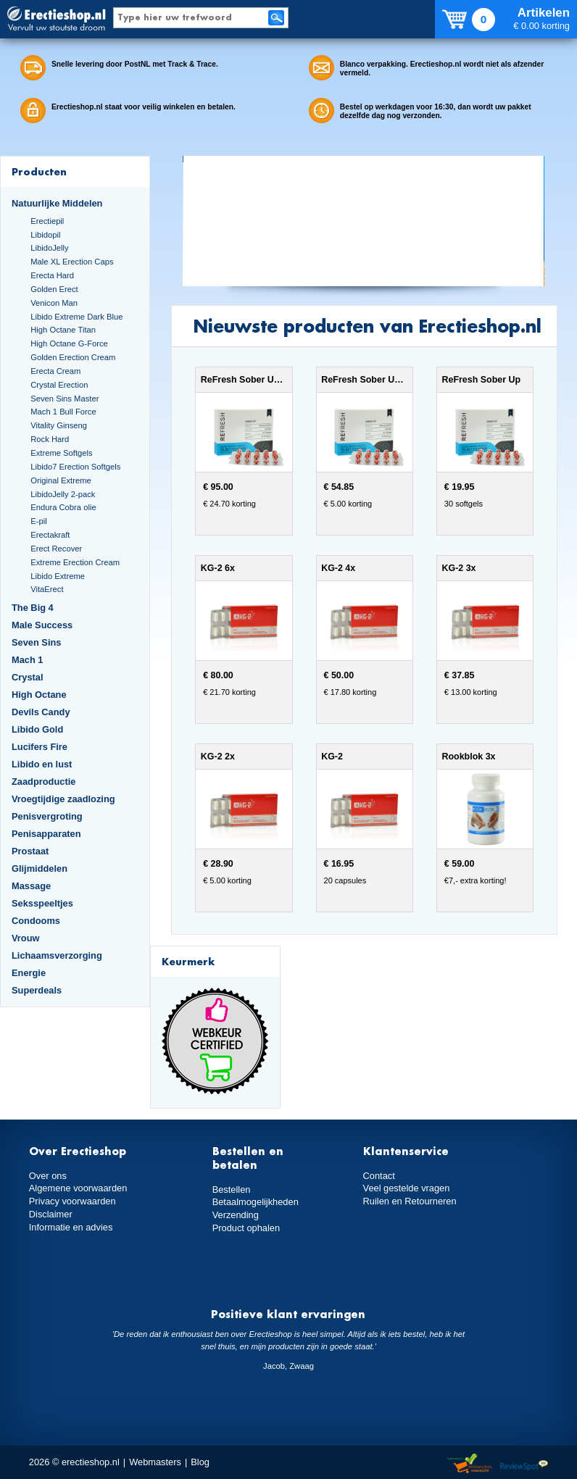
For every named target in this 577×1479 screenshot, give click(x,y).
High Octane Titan (63, 329)
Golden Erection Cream (72, 357)
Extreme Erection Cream (75, 562)
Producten (39, 171)
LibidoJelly (49, 247)
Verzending (235, 1214)
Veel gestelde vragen (406, 1188)
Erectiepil (47, 221)
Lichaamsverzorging (57, 955)
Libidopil (45, 234)
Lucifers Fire (39, 746)
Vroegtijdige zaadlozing (63, 798)
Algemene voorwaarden (78, 1188)
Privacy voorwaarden (72, 1201)
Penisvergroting (47, 816)
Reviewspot (524, 1464)
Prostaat (30, 851)
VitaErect (46, 589)
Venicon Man (54, 303)
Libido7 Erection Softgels (75, 466)
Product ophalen (246, 1227)
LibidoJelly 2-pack (62, 494)
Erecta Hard (52, 275)
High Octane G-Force (69, 343)
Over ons (48, 1175)
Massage (31, 885)
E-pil (38, 521)
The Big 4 (33, 607)
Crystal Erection (59, 384)
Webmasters (155, 1462)
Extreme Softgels (61, 453)
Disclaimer (50, 1214)
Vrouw (26, 938)
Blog (200, 1462)
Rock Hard (49, 439)
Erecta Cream (55, 371)
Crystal (27, 677)
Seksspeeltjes (42, 903)
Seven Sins (36, 642)
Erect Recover (56, 548)
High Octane (39, 694)
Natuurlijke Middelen (57, 203)
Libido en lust (42, 764)
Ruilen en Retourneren (410, 1201)
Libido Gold (37, 729)
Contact (379, 1175)
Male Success (42, 625)
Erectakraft (50, 534)
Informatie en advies (71, 1227)
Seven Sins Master (64, 398)
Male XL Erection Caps (71, 261)
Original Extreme (60, 480)
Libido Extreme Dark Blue (76, 316)
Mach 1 (27, 659)
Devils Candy (41, 712)
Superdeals (37, 990)
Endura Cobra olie (63, 507)
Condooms (36, 920)
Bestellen (231, 1189)
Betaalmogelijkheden (255, 1201)
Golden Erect (54, 289)
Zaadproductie (43, 781)
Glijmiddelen (39, 868)
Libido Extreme (57, 576)
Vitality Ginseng (58, 425)
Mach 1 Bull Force (63, 411)
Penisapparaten (46, 833)
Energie (29, 972)
